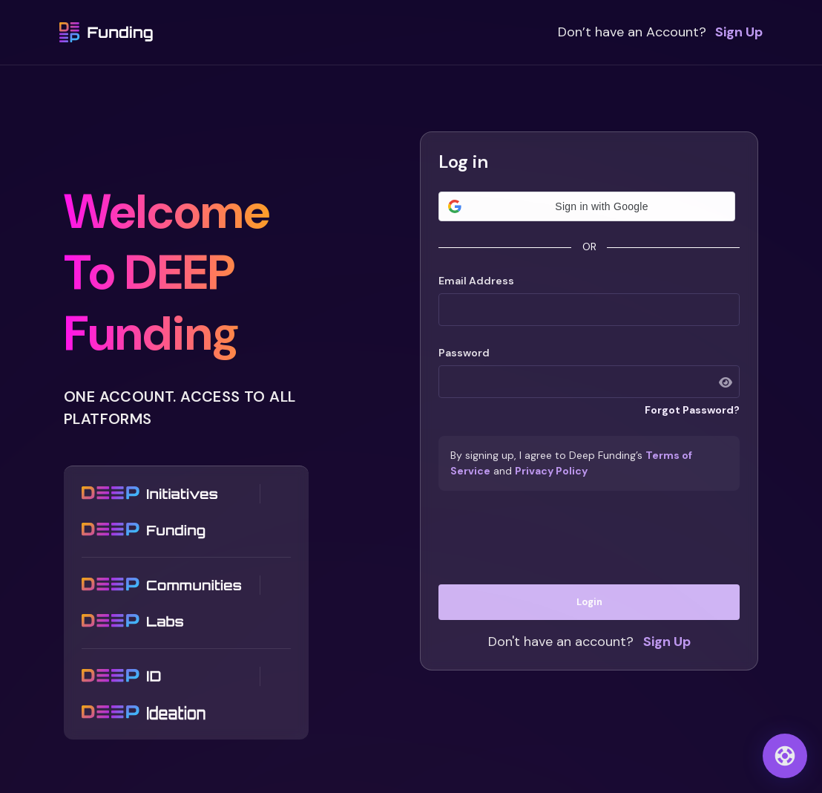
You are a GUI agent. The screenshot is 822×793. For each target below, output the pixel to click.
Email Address (476, 280)
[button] (586, 206)
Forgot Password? (692, 410)
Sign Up (739, 32)
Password (464, 352)
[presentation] (589, 538)
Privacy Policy (551, 470)
